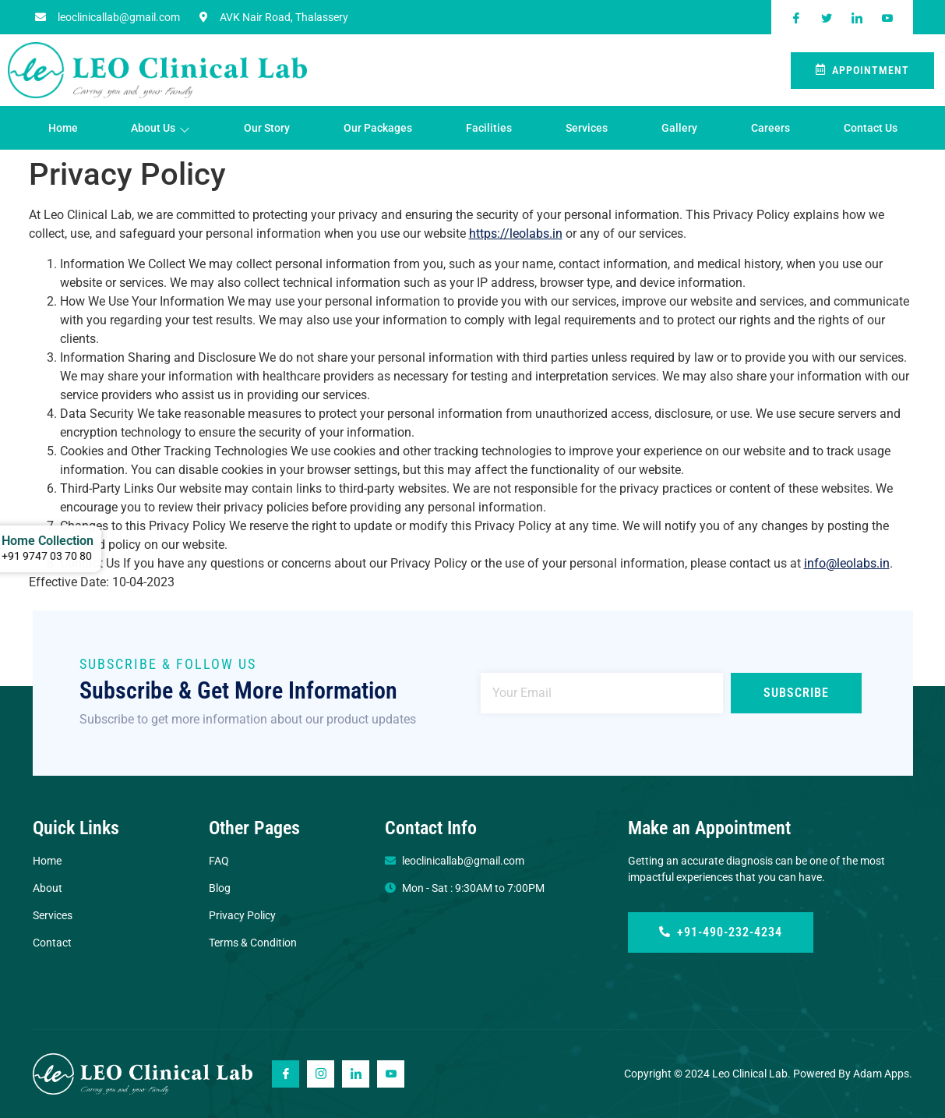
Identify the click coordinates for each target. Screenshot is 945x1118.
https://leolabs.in (515, 233)
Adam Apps (881, 1073)
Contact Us (870, 128)
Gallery (679, 128)
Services (587, 128)
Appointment (862, 70)
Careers (770, 128)
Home (63, 128)
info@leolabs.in (847, 563)
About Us (160, 128)
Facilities (489, 128)
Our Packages (378, 128)
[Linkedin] (355, 1074)
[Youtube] (390, 1074)
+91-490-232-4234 (720, 932)
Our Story (267, 128)
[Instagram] (320, 1074)
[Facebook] (285, 1074)
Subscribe (796, 692)
